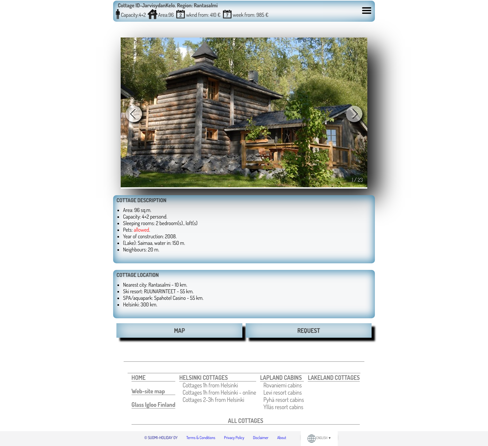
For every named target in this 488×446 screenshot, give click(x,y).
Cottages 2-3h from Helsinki (213, 399)
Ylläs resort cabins (283, 406)
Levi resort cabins (282, 392)
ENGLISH (319, 438)
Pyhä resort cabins (283, 399)
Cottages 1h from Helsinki (210, 385)
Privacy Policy (234, 437)
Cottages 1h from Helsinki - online (219, 392)
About (281, 437)
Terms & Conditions (200, 437)
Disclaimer (260, 437)
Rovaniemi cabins (282, 385)
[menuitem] (153, 377)
